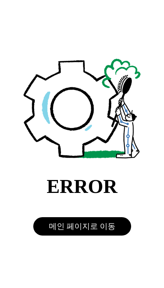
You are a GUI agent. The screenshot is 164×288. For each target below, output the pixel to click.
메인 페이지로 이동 (82, 226)
